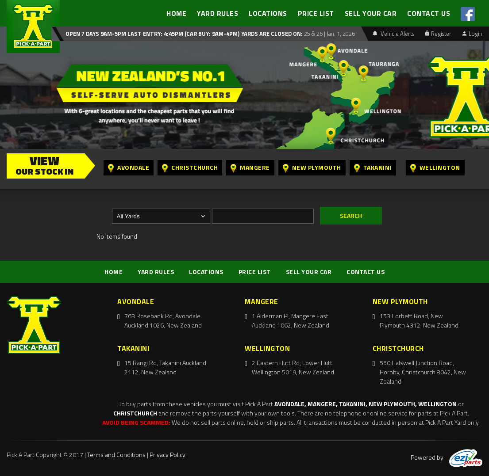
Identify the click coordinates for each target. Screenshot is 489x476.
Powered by (446, 457)
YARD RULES (217, 13)
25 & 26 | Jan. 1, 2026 (329, 33)
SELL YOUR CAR (371, 13)
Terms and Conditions (116, 454)
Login (472, 33)
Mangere (250, 168)
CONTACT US (428, 13)
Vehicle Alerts (393, 33)
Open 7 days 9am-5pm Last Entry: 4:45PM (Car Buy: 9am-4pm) (152, 33)
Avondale (128, 168)
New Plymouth (312, 168)
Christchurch (190, 168)
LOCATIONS (268, 13)
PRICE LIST (316, 13)
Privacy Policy (167, 454)
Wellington (435, 168)
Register (438, 33)
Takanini (373, 168)
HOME (176, 13)
